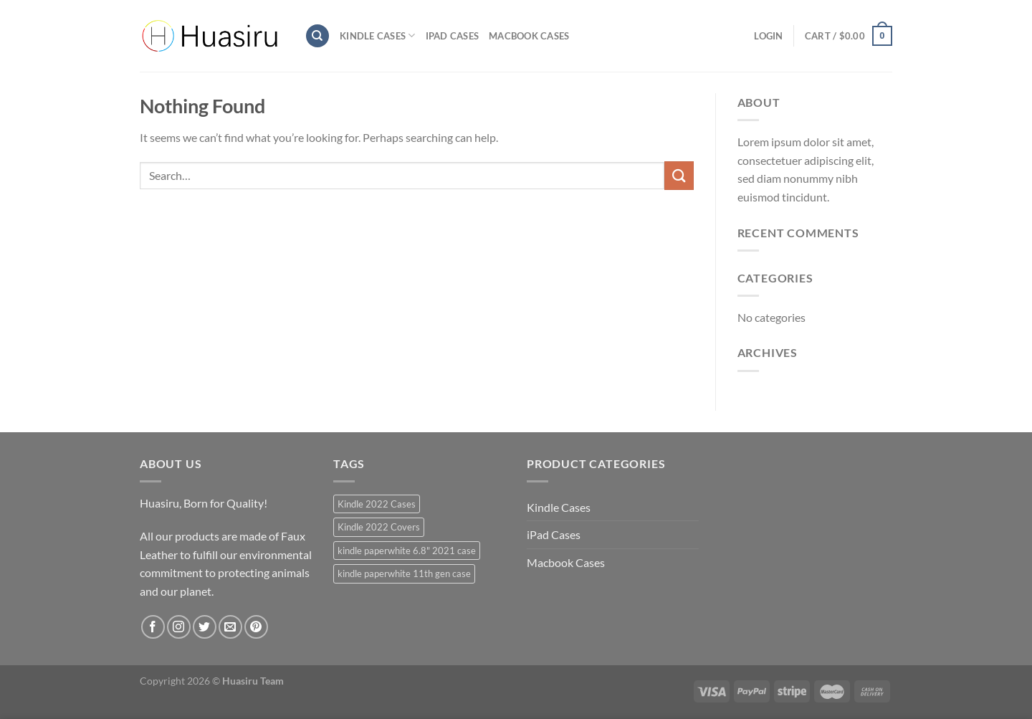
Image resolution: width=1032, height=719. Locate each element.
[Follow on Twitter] (204, 627)
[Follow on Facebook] (153, 627)
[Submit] (678, 175)
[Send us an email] (230, 627)
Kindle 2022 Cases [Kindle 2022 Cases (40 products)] (377, 504)
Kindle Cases (378, 35)
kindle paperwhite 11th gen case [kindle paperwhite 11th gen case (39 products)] (404, 573)
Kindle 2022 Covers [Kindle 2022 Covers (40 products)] (379, 527)
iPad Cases (452, 36)
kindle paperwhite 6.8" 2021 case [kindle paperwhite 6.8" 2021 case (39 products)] (407, 550)
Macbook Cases (529, 36)
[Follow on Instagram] (179, 627)
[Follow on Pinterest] (256, 627)
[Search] (317, 36)
